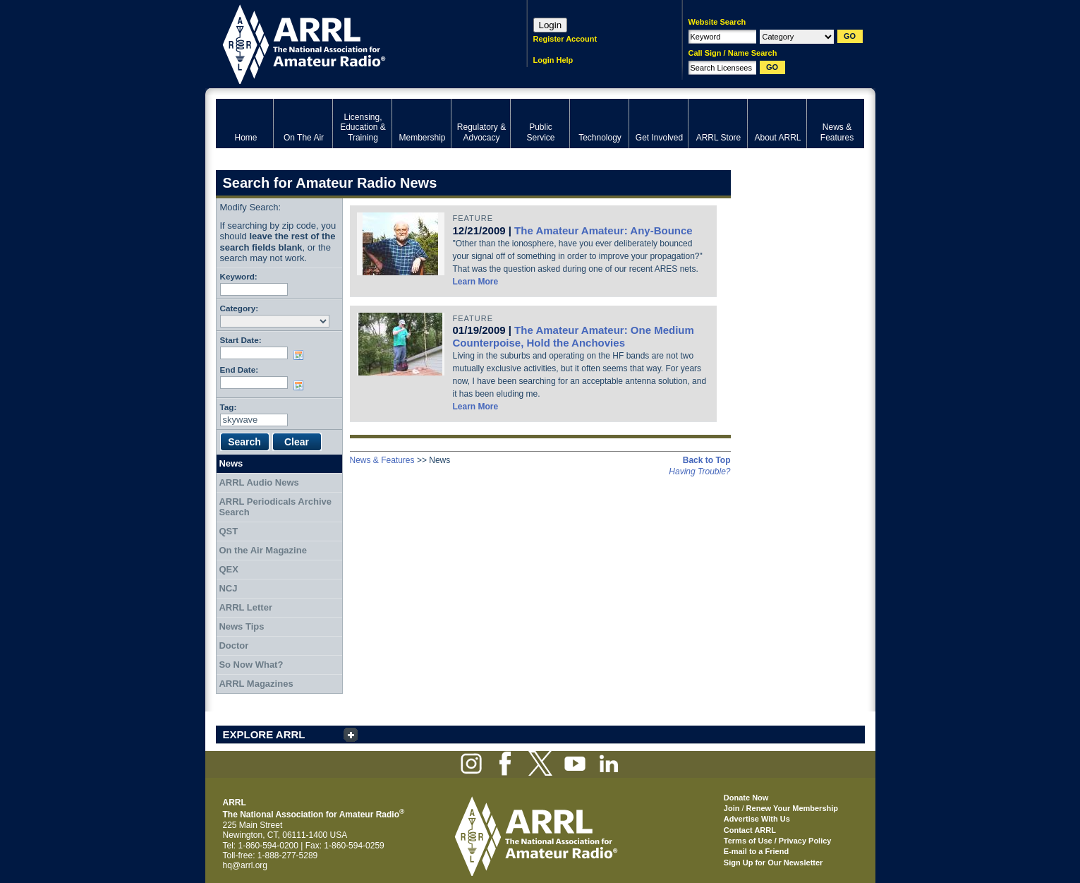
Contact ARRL (750, 830)
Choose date (301, 355)
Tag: (228, 407)
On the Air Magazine (262, 550)
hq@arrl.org (245, 865)
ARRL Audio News (258, 482)
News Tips (241, 626)
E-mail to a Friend (756, 851)
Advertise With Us (757, 819)
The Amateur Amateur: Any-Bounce (603, 230)
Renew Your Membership (792, 808)
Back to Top (707, 460)
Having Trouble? (699, 471)
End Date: (239, 369)
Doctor (233, 645)
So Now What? (251, 664)
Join (732, 808)
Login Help (553, 60)
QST (228, 531)
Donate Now (746, 797)
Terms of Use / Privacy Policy (778, 840)
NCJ (228, 588)
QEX (228, 569)
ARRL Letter (245, 607)
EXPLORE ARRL (264, 734)
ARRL (353, 42)
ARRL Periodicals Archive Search (275, 507)
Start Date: (241, 339)
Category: (239, 308)
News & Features (382, 460)
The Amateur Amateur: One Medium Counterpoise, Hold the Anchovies (573, 336)
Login (550, 25)
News (231, 463)
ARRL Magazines (256, 683)
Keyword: (238, 276)
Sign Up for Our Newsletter (773, 862)
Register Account (565, 39)
